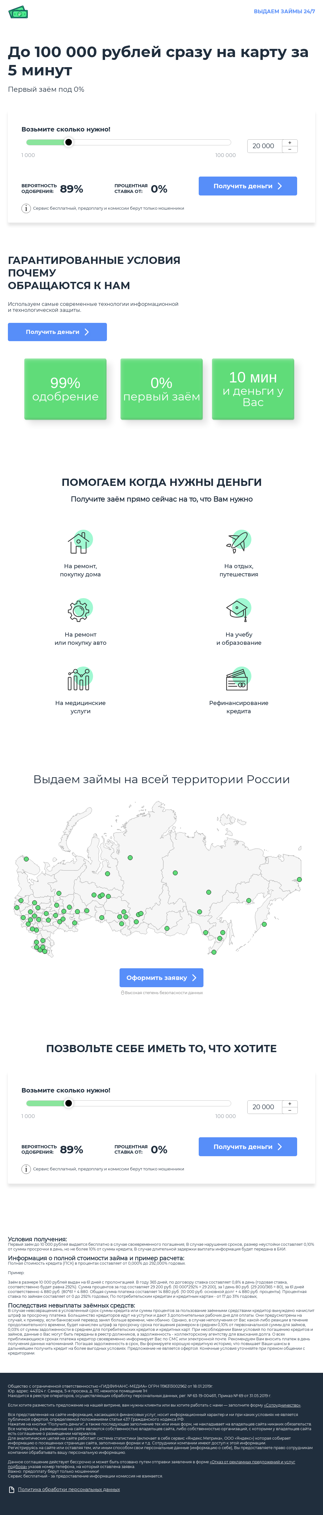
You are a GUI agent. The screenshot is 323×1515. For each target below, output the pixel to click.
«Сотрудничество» (282, 1405)
